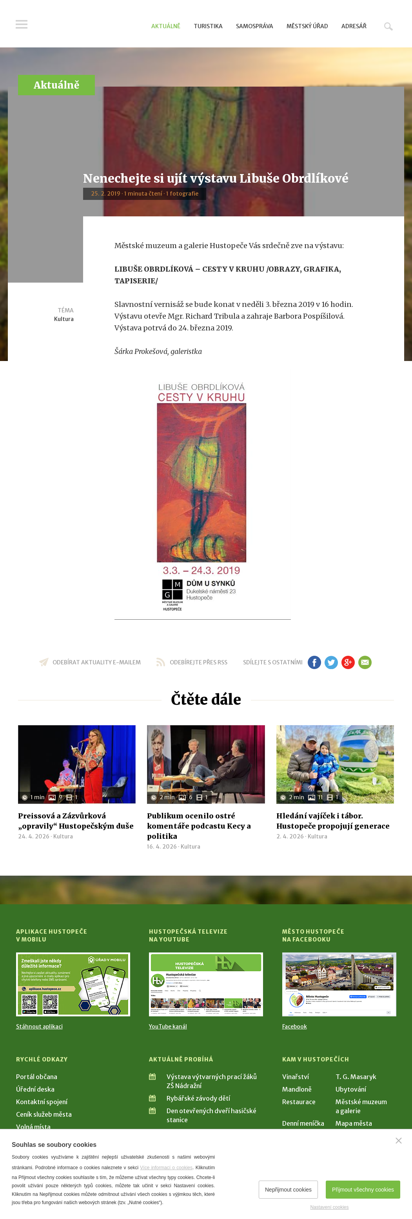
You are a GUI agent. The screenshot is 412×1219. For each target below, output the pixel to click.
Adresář (354, 26)
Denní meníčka (303, 1123)
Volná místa (33, 1127)
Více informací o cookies (166, 1167)
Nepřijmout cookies (288, 1189)
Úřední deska (35, 1089)
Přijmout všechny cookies (363, 1189)
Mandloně (297, 1089)
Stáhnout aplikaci (39, 1026)
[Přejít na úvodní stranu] (90, 25)
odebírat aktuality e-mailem (97, 662)
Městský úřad (307, 26)
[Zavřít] (398, 1140)
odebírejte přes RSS (198, 662)
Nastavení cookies (329, 1207)
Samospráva (254, 26)
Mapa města (354, 1123)
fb (314, 662)
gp (348, 662)
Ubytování (351, 1089)
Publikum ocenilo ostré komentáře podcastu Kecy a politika (199, 826)
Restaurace (299, 1102)
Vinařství (295, 1077)
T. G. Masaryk (356, 1077)
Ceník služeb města (44, 1114)
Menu (22, 24)
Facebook (294, 1026)
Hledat (388, 26)
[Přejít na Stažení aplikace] (73, 984)
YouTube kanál (168, 1026)
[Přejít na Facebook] (339, 984)
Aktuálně (165, 26)
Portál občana (36, 1077)
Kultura (64, 319)
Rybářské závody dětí (198, 1098)
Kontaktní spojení (41, 1102)
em (365, 662)
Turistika (208, 26)
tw (331, 662)
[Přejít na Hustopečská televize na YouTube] (206, 984)
